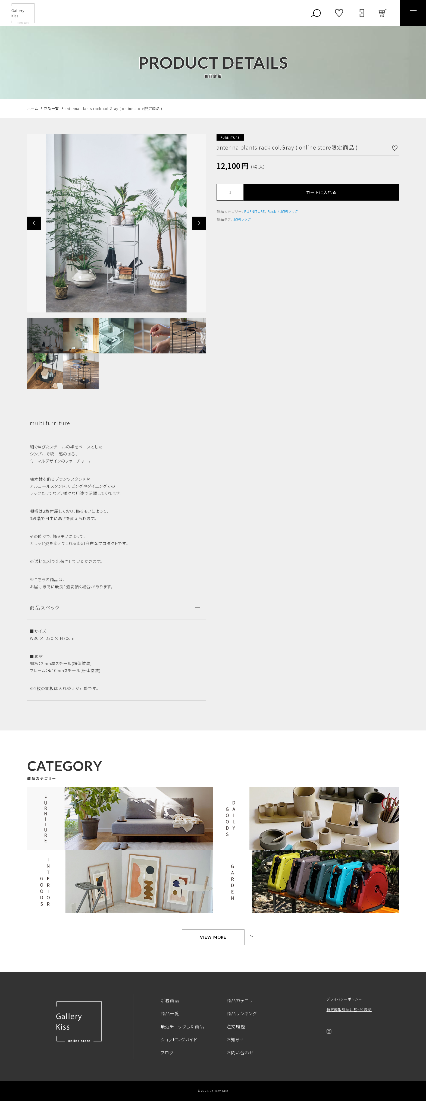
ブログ (167, 1052)
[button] (34, 223)
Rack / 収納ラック (283, 211)
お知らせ (235, 1039)
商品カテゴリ (240, 1000)
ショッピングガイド (179, 1039)
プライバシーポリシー (344, 999)
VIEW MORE (213, 937)
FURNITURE (254, 211)
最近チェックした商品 (182, 1026)
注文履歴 (236, 1026)
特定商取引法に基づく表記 (349, 1009)
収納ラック (242, 219)
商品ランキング (242, 1013)
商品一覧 (170, 1013)
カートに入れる (321, 192)
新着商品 (170, 1000)
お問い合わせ (240, 1052)
